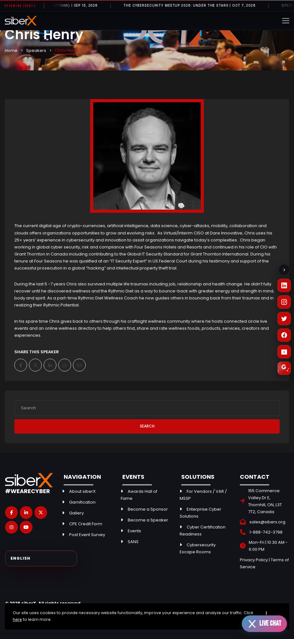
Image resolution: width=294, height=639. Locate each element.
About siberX (82, 491)
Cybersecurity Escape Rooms (198, 548)
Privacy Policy (254, 560)
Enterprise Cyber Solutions (200, 512)
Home (11, 50)
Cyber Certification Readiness (203, 530)
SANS (133, 542)
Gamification (82, 502)
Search (147, 426)
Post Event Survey (87, 535)
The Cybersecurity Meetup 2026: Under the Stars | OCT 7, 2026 (192, 6)
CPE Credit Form (85, 524)
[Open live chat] (264, 623)
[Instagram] (284, 302)
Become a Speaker (148, 520)
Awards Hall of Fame (139, 494)
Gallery (76, 513)
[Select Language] (41, 558)
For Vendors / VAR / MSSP (203, 494)
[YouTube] (284, 351)
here (17, 619)
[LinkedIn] (284, 285)
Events (134, 531)
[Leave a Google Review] (284, 368)
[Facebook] (284, 335)
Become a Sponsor (148, 509)
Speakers (36, 50)
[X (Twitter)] (284, 318)
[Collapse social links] (284, 270)
